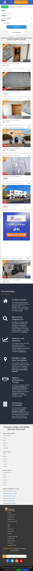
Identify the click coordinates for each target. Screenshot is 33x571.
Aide (9, 526)
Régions (3, 20)
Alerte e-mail (10, 529)
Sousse (5, 438)
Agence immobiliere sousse (9, 496)
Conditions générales (12, 536)
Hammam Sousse (7, 472)
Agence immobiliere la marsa (9, 491)
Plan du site (10, 543)
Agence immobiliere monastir (9, 503)
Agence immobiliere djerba (9, 500)
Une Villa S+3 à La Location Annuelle (12, 258)
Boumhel (5, 466)
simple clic (24, 332)
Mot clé (3, 10)
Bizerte (5, 461)
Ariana (4, 445)
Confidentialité (11, 538)
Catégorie (4, 15)
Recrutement (11, 531)
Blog (9, 524)
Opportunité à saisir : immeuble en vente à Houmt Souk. (13, 183)
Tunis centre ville (7, 435)
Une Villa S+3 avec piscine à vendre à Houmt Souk (13, 127)
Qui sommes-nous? (12, 514)
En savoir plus (25, 569)
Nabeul (5, 459)
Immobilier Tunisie (12, 545)
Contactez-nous (11, 517)
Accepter (19, 569)
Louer (19, 7)
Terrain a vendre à (7, 70)
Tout (5, 6)
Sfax (4, 440)
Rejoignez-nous (22, 351)
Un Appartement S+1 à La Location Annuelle (13, 99)
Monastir (5, 443)
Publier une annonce (12, 521)
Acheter (13, 7)
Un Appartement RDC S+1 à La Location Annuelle (13, 42)
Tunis (4, 454)
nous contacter (19, 310)
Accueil (9, 512)
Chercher (16, 27)
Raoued (5, 464)
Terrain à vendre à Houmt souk (10, 155)
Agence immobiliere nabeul (9, 498)
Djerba (4, 456)
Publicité (10, 533)
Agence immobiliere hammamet (10, 493)
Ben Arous (5, 480)
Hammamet (5, 448)
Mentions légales (11, 541)
